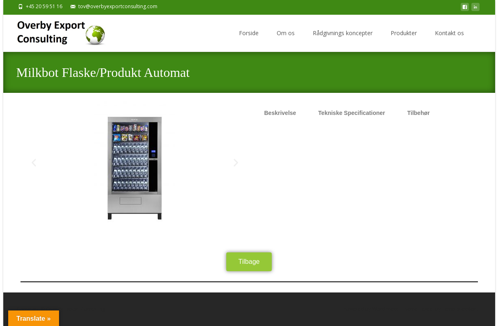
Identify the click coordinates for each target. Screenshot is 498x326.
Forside (249, 33)
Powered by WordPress (371, 309)
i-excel (427, 309)
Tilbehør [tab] (418, 113)
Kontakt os (449, 33)
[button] (34, 162)
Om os (286, 33)
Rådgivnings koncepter (343, 33)
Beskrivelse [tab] (280, 113)
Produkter (404, 33)
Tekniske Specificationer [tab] (351, 113)
